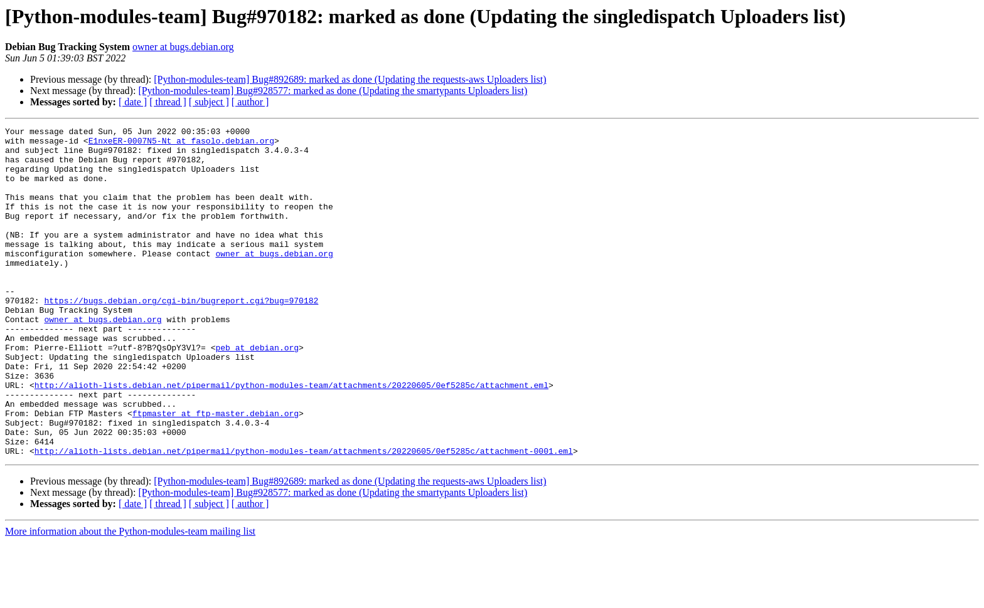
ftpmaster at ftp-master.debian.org (215, 471)
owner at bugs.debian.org (182, 46)
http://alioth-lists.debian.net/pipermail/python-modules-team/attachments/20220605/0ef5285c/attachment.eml (291, 437)
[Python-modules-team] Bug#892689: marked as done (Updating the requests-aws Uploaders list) (350, 79)
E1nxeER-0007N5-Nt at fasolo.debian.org (181, 144)
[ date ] (133, 102)
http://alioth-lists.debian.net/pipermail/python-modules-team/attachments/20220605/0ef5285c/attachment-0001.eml (304, 516)
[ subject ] (209, 102)
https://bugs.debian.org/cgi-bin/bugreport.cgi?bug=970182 (181, 336)
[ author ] (250, 102)
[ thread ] (167, 102)
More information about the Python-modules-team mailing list (130, 597)
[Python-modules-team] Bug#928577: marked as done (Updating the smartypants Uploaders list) (332, 90)
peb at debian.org (257, 392)
